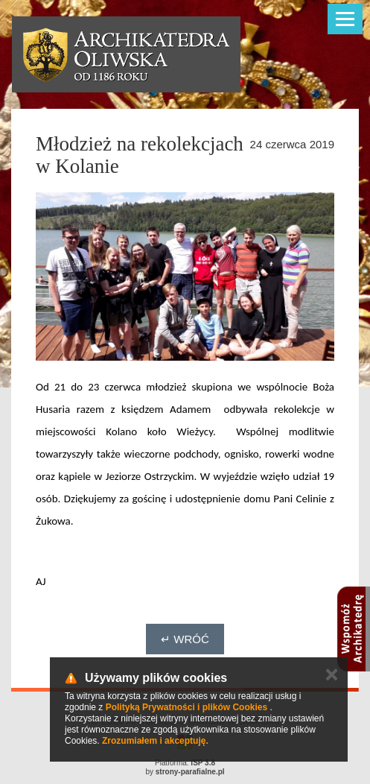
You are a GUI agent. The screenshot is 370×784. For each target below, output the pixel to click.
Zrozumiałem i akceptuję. (155, 741)
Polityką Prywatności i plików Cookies (186, 707)
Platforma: (185, 763)
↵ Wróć (185, 639)
